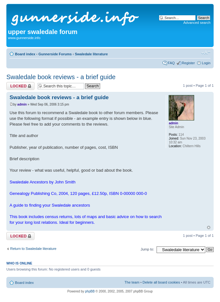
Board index (25, 54)
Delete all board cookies (161, 282)
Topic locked (20, 86)
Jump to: (147, 249)
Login (206, 63)
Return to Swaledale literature (33, 249)
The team (132, 282)
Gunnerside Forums (55, 54)
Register (188, 63)
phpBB (90, 291)
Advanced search (196, 22)
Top (208, 227)
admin (21, 104)
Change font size (205, 53)
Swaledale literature (91, 54)
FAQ (171, 63)
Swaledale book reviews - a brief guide (60, 76)
